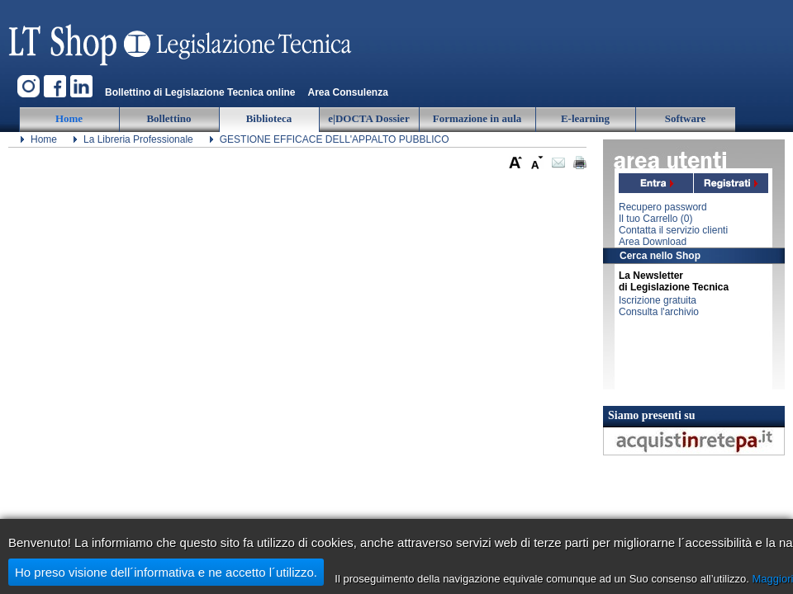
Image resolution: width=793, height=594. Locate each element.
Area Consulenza (347, 92)
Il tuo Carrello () (655, 218)
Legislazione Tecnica (181, 37)
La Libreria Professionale (138, 139)
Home (44, 139)
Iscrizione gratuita (657, 300)
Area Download (652, 242)
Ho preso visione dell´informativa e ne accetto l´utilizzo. (166, 572)
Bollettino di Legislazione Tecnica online (200, 92)
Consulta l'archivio (659, 312)
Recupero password (663, 207)
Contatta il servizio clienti (673, 230)
